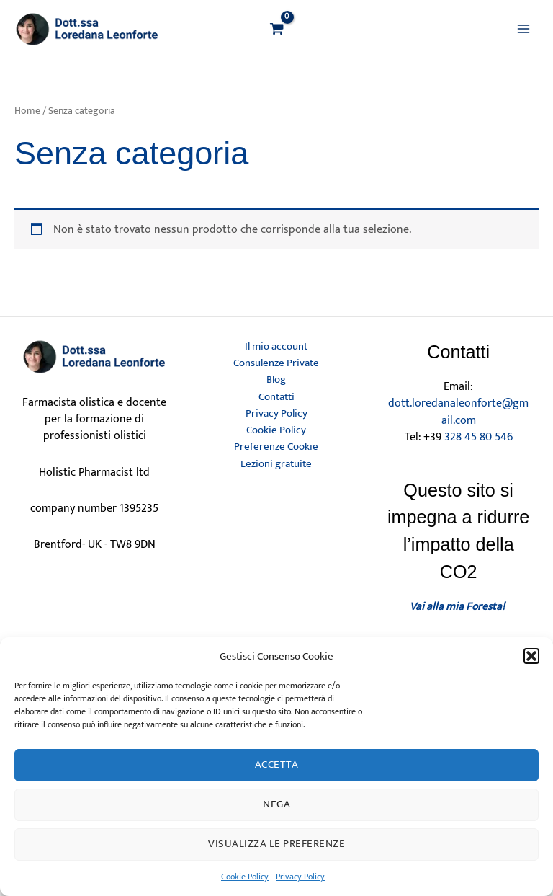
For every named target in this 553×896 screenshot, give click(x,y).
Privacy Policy (300, 876)
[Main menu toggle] (523, 29)
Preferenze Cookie (276, 446)
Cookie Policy (245, 876)
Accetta (277, 764)
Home (27, 110)
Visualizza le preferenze (276, 844)
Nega (276, 804)
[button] (531, 656)
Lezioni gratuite (276, 464)
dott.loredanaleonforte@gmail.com (458, 411)
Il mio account (276, 346)
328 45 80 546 (478, 436)
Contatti (276, 397)
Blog (276, 379)
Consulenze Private (276, 363)
